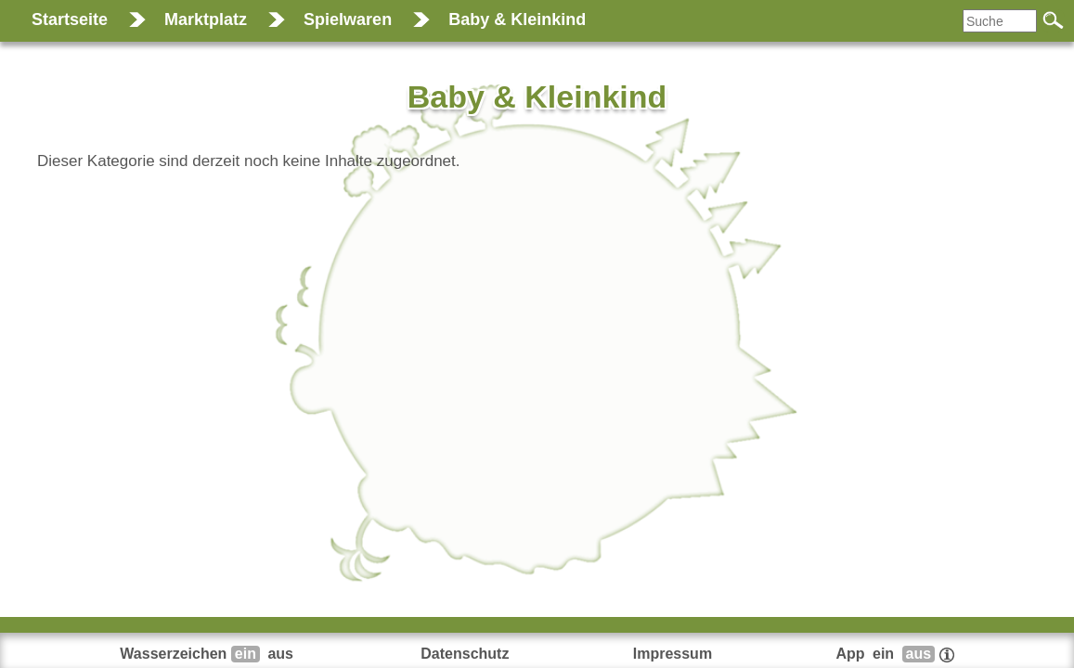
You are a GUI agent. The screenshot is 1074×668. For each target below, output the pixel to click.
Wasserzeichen (208, 654)
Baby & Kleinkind (517, 19)
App (894, 654)
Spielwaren (348, 19)
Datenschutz (465, 654)
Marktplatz (205, 19)
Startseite (70, 19)
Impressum (672, 654)
